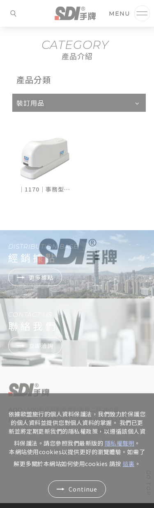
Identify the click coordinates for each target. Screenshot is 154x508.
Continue (83, 489)
